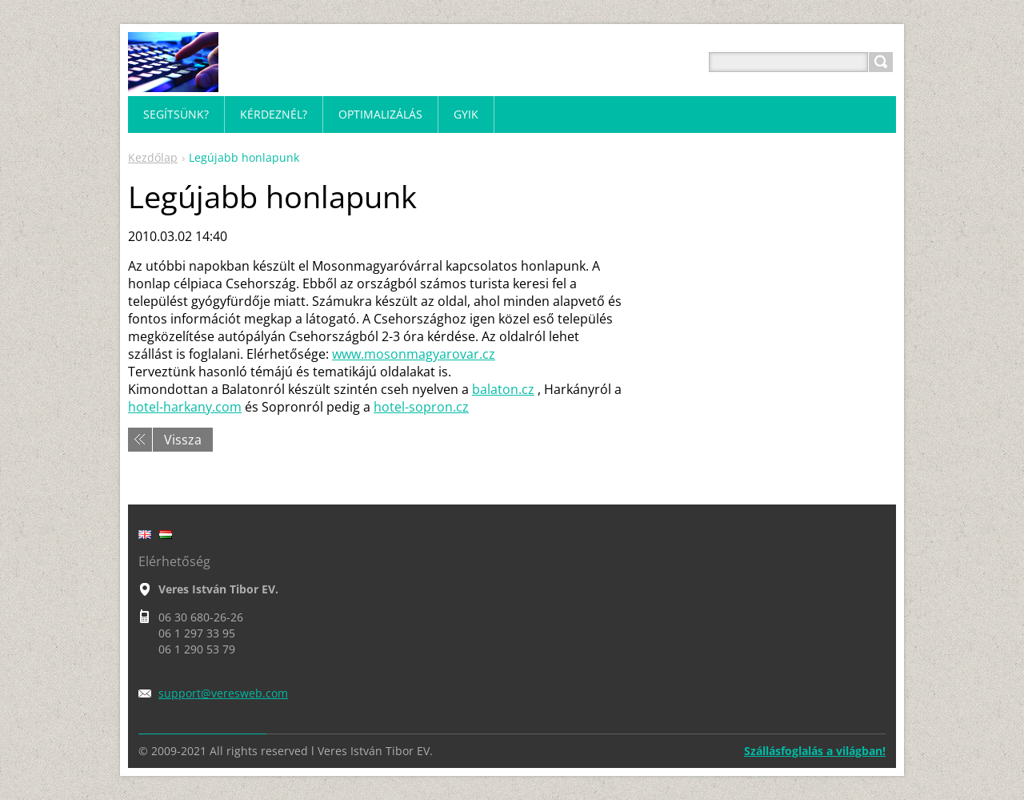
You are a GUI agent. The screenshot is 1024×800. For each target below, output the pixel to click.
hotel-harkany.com (185, 407)
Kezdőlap (153, 157)
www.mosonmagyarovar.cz (413, 354)
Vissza (183, 439)
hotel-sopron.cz (421, 407)
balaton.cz (503, 389)
